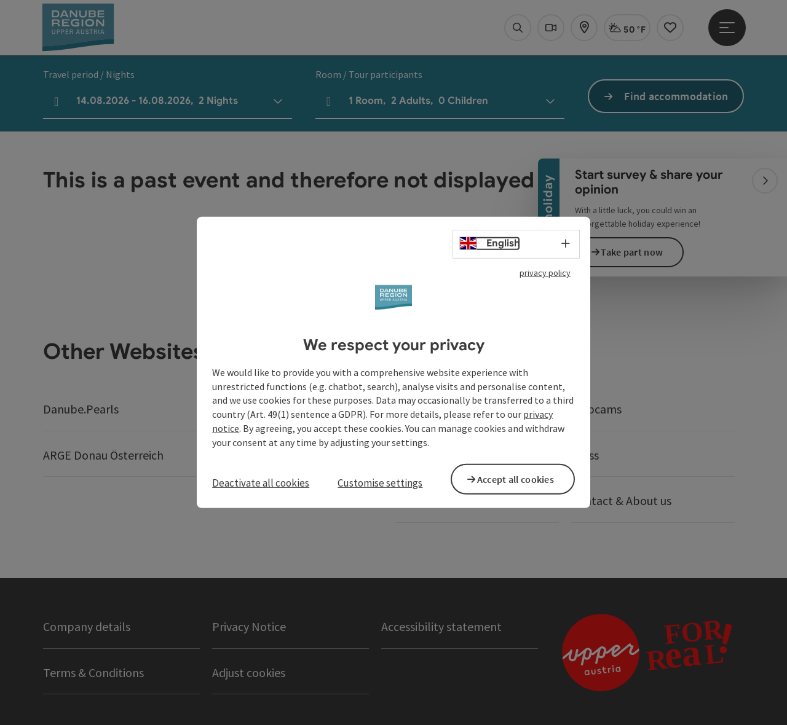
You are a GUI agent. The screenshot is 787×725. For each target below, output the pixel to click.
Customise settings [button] (380, 483)
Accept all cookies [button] (522, 478)
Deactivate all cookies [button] (260, 483)
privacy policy (545, 274)
